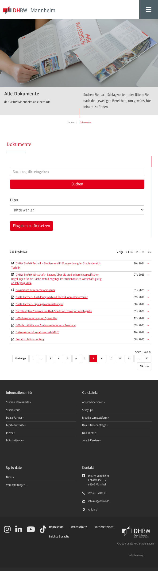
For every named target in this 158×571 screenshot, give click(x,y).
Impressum (56, 527)
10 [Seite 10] (110, 358)
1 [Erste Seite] (33, 358)
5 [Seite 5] (67, 358)
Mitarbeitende (14, 440)
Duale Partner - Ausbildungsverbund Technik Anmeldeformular (51, 297)
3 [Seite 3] (50, 358)
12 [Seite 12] (129, 358)
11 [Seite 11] (120, 358)
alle (149, 252)
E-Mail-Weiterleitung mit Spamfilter (36, 318)
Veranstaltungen (15, 485)
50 (143, 252)
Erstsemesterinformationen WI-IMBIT (37, 332)
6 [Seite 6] (76, 358)
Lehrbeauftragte (15, 425)
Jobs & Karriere (91, 440)
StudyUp (87, 410)
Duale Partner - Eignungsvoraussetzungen (39, 304)
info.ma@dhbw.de (98, 501)
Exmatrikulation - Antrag (29, 339)
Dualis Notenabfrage (94, 425)
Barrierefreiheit (104, 527)
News (9, 477)
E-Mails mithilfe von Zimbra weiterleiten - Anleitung (45, 325)
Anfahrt (92, 509)
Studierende (13, 410)
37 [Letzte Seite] (147, 358)
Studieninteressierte (18, 402)
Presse (10, 433)
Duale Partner (14, 417)
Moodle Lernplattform (95, 417)
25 (137, 252)
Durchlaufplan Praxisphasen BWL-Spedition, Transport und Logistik (53, 311)
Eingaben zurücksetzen (31, 225)
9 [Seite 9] (102, 358)
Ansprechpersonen (93, 402)
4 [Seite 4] (59, 358)
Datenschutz (79, 527)
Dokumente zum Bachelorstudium (35, 290)
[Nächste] (144, 367)
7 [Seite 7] (84, 358)
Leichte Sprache (59, 536)
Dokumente (89, 433)
